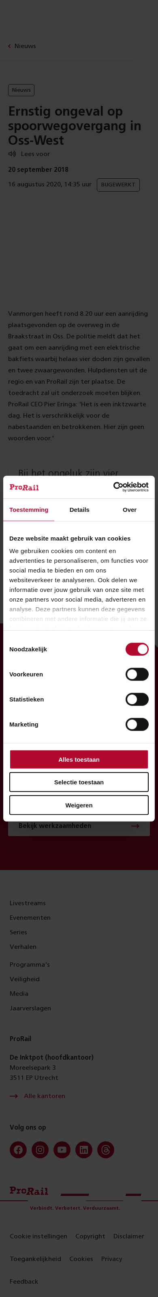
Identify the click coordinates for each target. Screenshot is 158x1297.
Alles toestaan (79, 759)
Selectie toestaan (79, 782)
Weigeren (78, 804)
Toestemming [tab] (28, 509)
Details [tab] (80, 509)
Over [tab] (130, 509)
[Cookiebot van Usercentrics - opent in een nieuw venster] (114, 487)
